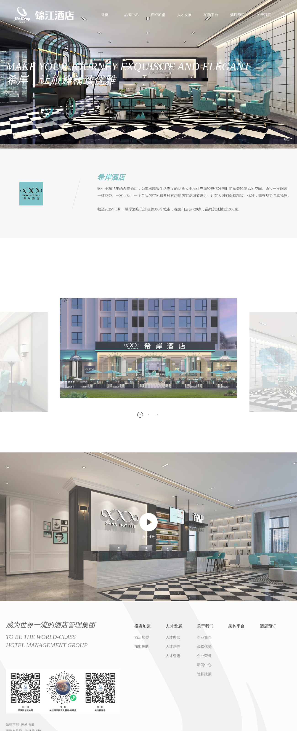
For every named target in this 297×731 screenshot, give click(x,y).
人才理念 (173, 726)
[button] (139, 504)
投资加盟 (158, 15)
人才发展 (184, 15)
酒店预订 (237, 15)
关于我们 (264, 15)
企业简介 (204, 726)
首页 (104, 15)
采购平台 (211, 15)
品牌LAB (131, 15)
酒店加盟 (141, 726)
